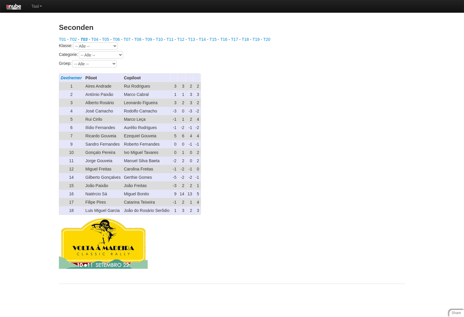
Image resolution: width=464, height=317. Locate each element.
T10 (159, 39)
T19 (256, 39)
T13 (191, 39)
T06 (116, 39)
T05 (105, 39)
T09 (148, 39)
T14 (202, 39)
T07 (126, 39)
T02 (73, 39)
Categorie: (91, 55)
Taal (36, 6)
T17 (234, 39)
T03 (84, 39)
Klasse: (88, 46)
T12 (180, 39)
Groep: (88, 63)
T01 (62, 39)
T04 (94, 39)
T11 (170, 39)
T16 (223, 39)
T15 (213, 39)
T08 (137, 39)
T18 (245, 39)
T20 (266, 39)
